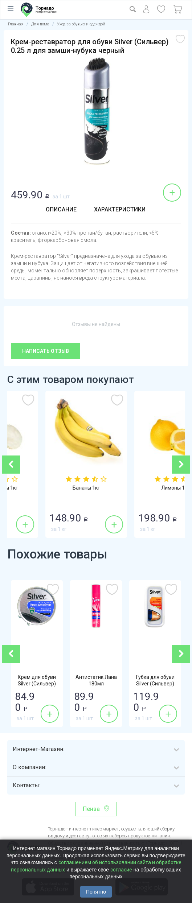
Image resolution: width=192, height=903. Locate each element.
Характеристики (120, 209)
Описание (61, 209)
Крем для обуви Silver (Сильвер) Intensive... (37, 683)
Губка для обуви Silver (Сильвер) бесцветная (155, 683)
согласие (121, 870)
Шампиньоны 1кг (51, 488)
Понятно (96, 892)
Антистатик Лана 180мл (96, 680)
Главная (16, 24)
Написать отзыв (45, 351)
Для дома (40, 24)
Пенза (91, 808)
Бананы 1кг (140, 488)
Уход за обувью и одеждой (81, 24)
